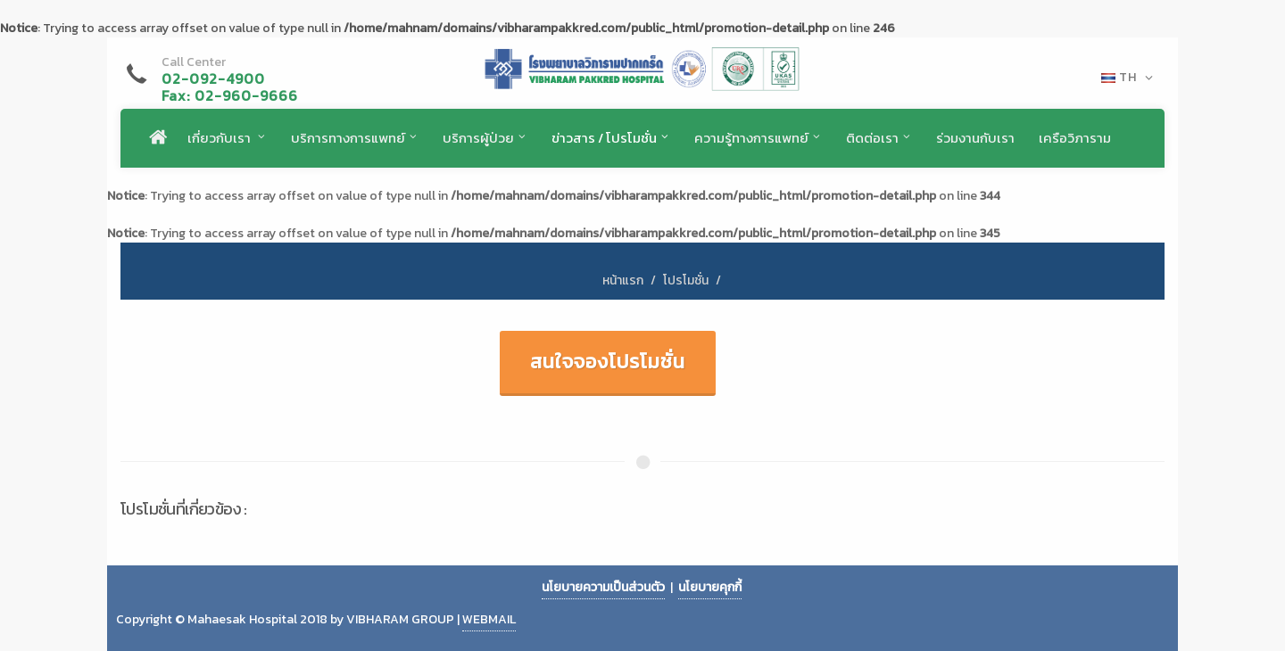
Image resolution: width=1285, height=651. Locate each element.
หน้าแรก (622, 280)
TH (1127, 77)
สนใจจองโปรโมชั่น (607, 361)
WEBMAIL (489, 619)
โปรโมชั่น (686, 280)
